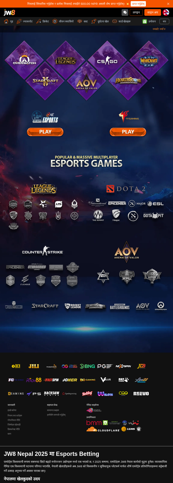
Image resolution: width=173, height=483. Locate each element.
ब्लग (9, 433)
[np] (166, 12)
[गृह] (9, 12)
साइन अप (152, 12)
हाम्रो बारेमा (12, 410)
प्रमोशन (149, 21)
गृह (8, 21)
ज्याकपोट (24, 21)
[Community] (125, 12)
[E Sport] (45, 132)
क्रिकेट (42, 21)
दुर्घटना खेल (100, 21)
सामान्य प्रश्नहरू (53, 410)
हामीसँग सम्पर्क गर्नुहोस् (56, 414)
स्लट (82, 21)
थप (164, 21)
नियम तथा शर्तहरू (15, 415)
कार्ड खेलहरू (121, 21)
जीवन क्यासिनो (63, 21)
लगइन (136, 12)
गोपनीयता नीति (14, 420)
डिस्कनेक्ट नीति (14, 429)
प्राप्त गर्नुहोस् (138, 4)
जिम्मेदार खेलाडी (14, 424)
